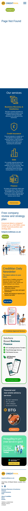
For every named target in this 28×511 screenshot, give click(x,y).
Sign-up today (8, 301)
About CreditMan (6, 496)
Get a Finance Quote (12, 380)
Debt (2, 493)
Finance (3, 490)
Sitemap (3, 505)
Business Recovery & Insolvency (10, 489)
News (3, 498)
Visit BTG (13, 429)
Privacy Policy (5, 503)
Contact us (10, 10)
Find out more (14, 203)
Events (3, 499)
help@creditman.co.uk (11, 232)
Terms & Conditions (7, 502)
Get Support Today (13, 463)
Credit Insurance (6, 492)
